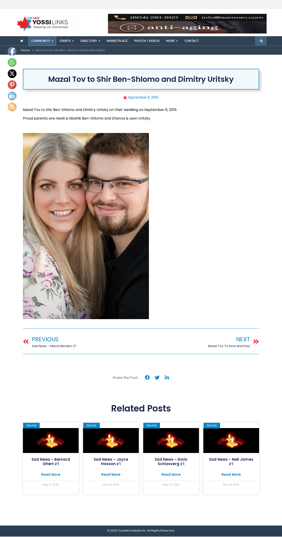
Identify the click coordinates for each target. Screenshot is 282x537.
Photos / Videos (147, 41)
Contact (191, 41)
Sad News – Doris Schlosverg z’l (171, 461)
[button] (147, 377)
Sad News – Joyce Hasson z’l (111, 461)
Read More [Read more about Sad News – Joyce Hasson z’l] (111, 475)
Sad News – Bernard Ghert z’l (51, 461)
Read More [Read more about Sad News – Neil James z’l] (231, 475)
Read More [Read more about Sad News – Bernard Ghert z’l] (51, 475)
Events (65, 41)
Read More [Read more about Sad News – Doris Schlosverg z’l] (171, 475)
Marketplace (117, 41)
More (170, 41)
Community (40, 41)
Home (25, 50)
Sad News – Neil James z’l (231, 461)
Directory (88, 41)
